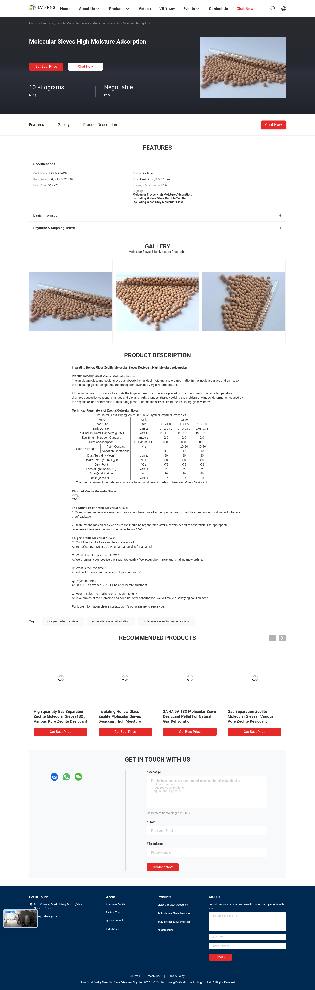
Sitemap (135, 976)
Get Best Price (46, 66)
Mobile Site (154, 976)
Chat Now (85, 66)
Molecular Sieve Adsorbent (173, 904)
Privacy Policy (177, 976)
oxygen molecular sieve (62, 621)
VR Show (167, 8)
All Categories (165, 929)
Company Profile (115, 904)
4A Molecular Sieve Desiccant (174, 921)
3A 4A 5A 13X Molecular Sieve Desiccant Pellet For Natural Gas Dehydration (189, 716)
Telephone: (156, 843)
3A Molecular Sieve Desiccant (174, 913)
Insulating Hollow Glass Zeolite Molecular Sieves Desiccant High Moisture (120, 716)
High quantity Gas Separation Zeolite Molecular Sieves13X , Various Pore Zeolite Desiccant (60, 716)
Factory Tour (113, 912)
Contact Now (163, 867)
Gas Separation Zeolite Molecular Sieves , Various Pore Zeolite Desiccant (251, 716)
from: (152, 822)
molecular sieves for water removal (166, 621)
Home (33, 23)
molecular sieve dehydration (110, 621)
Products (47, 23)
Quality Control (114, 920)
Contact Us (112, 928)
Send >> (220, 957)
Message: (155, 772)
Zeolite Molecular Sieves (73, 23)
